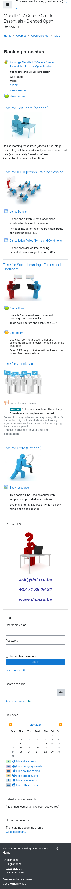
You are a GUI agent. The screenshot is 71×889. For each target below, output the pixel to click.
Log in (53, 848)
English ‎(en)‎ (10, 860)
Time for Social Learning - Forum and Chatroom (32, 266)
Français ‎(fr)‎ (13, 868)
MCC (57, 35)
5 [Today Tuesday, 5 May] (29, 739)
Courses (21, 35)
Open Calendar (40, 35)
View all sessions (18, 90)
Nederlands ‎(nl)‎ (15, 872)
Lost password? (15, 670)
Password (12, 640)
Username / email (17, 625)
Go (61, 692)
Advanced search (16, 701)
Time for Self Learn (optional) (25, 108)
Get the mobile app (14, 883)
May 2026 (36, 724)
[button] (30, 701)
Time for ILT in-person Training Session (33, 172)
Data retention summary (18, 879)
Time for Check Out (18, 364)
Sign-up (14, 84)
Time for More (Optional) (22, 448)
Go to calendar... (16, 832)
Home (7, 35)
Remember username (23, 656)
